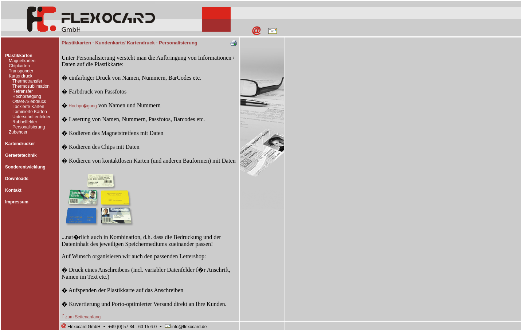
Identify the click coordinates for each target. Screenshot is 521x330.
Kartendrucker (20, 143)
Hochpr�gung (82, 105)
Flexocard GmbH (80, 326)
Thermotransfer (27, 81)
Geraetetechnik (21, 155)
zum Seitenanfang (81, 316)
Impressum (16, 201)
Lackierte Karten (28, 106)
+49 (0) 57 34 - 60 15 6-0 (132, 326)
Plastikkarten (18, 55)
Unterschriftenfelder (31, 116)
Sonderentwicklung (25, 167)
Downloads (16, 178)
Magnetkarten (22, 60)
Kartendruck (20, 76)
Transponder (21, 70)
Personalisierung (28, 127)
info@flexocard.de (185, 326)
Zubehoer (18, 132)
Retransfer (22, 91)
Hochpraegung (26, 96)
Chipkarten (19, 65)
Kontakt (13, 190)
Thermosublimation (31, 86)
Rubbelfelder (24, 121)
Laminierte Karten (29, 111)
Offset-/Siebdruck (29, 101)
